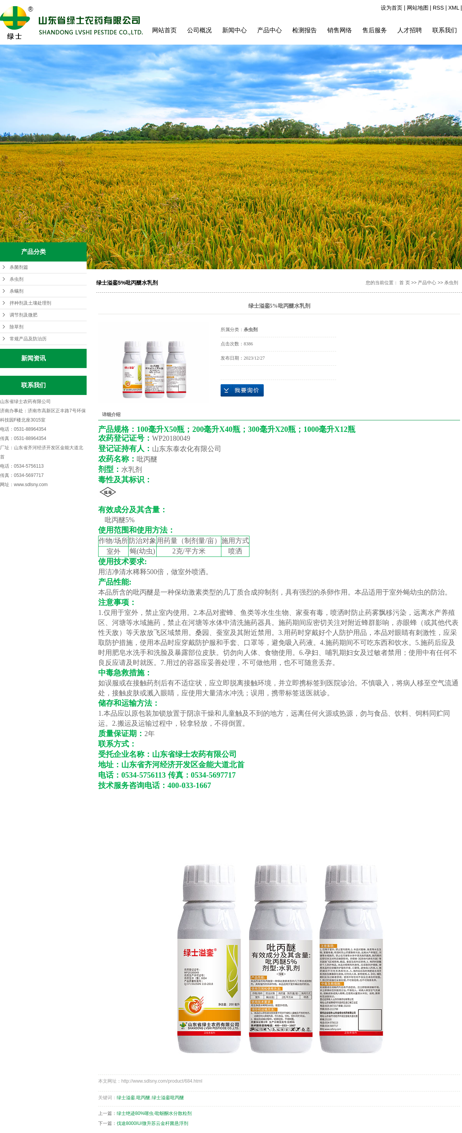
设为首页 (391, 8)
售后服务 (374, 30)
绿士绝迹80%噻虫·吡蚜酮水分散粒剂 (154, 1113)
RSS (438, 8)
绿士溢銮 (126, 1097)
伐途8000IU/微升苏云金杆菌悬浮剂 (152, 1123)
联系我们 (444, 30)
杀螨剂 (16, 291)
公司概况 (199, 30)
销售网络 (339, 30)
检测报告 (304, 30)
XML (453, 8)
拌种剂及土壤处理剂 (30, 303)
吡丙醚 (143, 1097)
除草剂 (16, 327)
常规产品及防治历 (28, 339)
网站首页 (164, 30)
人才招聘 (409, 30)
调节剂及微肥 (23, 315)
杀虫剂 (16, 279)
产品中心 (269, 30)
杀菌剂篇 (19, 267)
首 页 (404, 282)
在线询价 (242, 390)
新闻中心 (234, 30)
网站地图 (418, 8)
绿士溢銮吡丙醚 (168, 1097)
